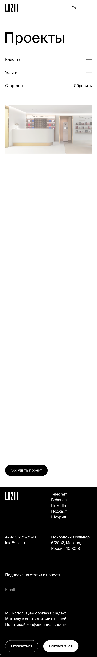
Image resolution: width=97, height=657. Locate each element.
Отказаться (21, 646)
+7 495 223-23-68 (21, 537)
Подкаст (59, 511)
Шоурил (58, 516)
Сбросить (83, 85)
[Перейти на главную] (11, 8)
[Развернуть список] (45, 59)
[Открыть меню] (89, 7)
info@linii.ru (15, 542)
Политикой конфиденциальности (36, 624)
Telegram (59, 494)
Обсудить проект (26, 470)
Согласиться (61, 646)
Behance (59, 499)
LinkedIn (58, 505)
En (73, 7)
